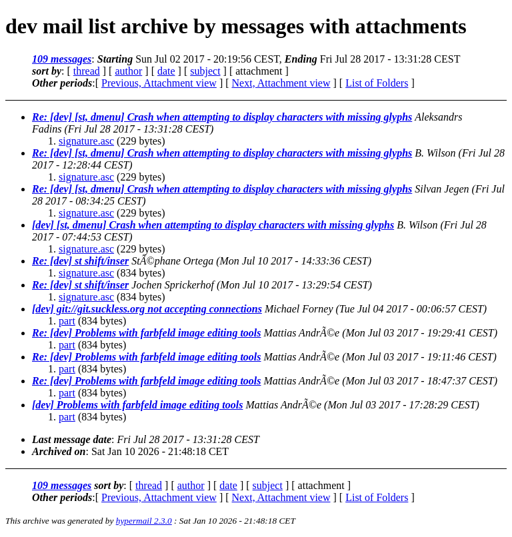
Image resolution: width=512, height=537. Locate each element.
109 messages (61, 59)
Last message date (71, 439)
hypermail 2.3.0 (144, 521)
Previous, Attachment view (159, 83)
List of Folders (376, 83)
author (128, 71)
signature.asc (86, 141)
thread (86, 71)
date (166, 71)
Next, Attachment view (281, 83)
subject (205, 71)
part (67, 320)
